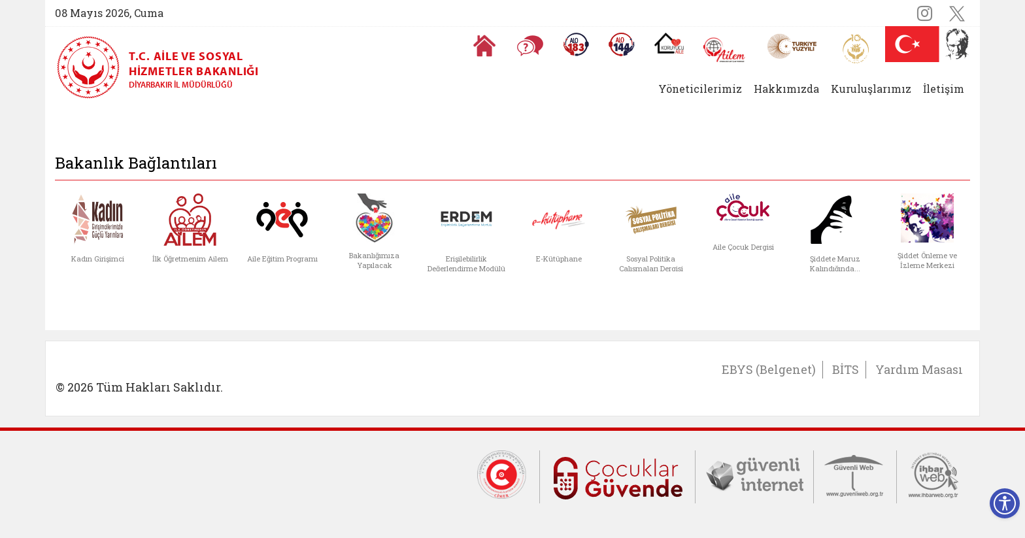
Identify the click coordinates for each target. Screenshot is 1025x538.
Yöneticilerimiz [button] (700, 88)
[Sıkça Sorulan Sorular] (530, 46)
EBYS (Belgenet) (769, 369)
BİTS (845, 369)
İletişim (943, 88)
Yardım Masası (919, 369)
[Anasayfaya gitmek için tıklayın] (484, 46)
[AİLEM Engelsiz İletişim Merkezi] (724, 50)
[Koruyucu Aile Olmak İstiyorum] (669, 43)
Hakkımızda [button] (786, 88)
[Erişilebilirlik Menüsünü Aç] (1005, 503)
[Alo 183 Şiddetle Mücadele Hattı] (576, 44)
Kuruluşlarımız (871, 88)
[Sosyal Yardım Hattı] (622, 44)
